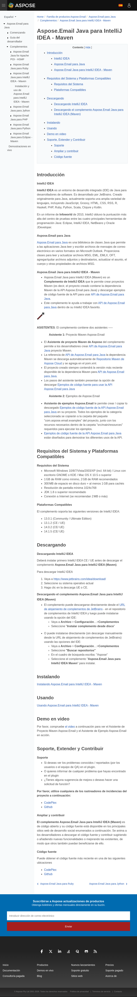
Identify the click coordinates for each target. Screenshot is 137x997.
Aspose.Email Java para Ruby (55, 883)
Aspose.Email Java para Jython (108, 883)
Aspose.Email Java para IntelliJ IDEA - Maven (20, 77)
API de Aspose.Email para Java (85, 354)
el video (70, 726)
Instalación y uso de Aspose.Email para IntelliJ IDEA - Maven (21, 94)
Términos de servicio (101, 991)
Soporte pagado (114, 970)
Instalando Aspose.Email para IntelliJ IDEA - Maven (69, 684)
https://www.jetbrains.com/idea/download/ (80, 579)
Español (120, 5)
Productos (42, 965)
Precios (109, 965)
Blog (39, 976)
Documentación (11, 970)
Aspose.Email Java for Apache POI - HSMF (19, 55)
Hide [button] (88, 47)
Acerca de (111, 976)
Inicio (6, 965)
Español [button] (9, 16)
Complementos (18, 46)
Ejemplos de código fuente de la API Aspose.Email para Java (82, 433)
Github (48, 806)
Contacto (118, 991)
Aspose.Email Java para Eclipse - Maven (21, 137)
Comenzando (17, 32)
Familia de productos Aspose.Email (66, 16)
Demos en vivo (45, 970)
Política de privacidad (79, 991)
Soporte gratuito (80, 970)
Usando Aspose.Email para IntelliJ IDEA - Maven (68, 705)
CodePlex (50, 802)
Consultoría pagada (13, 976)
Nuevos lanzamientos (83, 965)
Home (40, 16)
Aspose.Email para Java (102, 16)
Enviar (68, 926)
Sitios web (77, 976)
